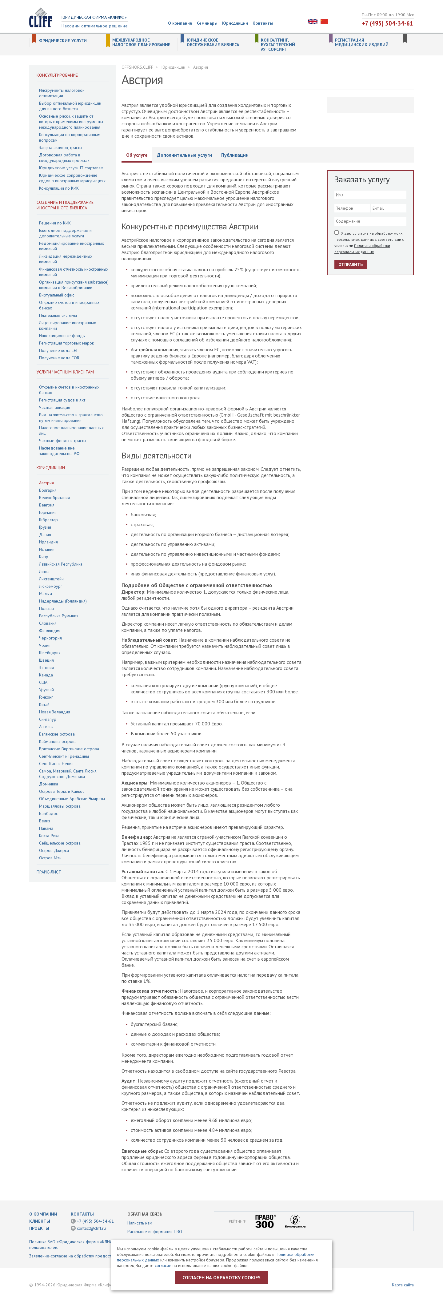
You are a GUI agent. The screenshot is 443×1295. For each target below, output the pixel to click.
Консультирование (57, 75)
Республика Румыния (58, 616)
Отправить (350, 264)
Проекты (39, 1228)
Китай (44, 704)
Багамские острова (57, 734)
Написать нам (139, 1223)
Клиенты (39, 1221)
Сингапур (47, 719)
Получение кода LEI (58, 350)
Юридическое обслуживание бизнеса (213, 42)
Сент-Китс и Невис (56, 763)
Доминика (48, 784)
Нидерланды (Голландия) (63, 601)
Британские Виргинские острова (69, 749)
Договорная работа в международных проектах (64, 157)
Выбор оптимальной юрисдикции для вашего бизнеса (70, 105)
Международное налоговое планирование (141, 42)
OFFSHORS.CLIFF (137, 67)
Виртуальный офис (56, 295)
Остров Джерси (54, 850)
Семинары (207, 23)
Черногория (50, 638)
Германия (48, 512)
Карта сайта (403, 1285)
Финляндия (49, 630)
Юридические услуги (62, 40)
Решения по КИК (55, 223)
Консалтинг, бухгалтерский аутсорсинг (278, 45)
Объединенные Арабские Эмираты (72, 798)
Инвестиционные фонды (62, 335)
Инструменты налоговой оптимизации (62, 93)
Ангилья (46, 726)
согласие (361, 233)
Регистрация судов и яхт (62, 400)
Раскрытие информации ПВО (154, 1231)
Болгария (48, 490)
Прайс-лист (49, 872)
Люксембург (50, 586)
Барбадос (48, 813)
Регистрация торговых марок (66, 343)
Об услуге (137, 155)
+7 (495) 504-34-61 (387, 23)
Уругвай (46, 689)
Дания (45, 534)
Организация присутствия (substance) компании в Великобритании (74, 284)
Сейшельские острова (60, 843)
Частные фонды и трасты (62, 440)
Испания (46, 549)
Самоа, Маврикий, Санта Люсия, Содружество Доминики (68, 773)
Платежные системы (58, 315)
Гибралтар (48, 519)
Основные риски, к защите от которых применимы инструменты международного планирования (71, 121)
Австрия (46, 483)
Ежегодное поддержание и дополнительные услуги (65, 233)
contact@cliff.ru (91, 1228)
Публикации (235, 155)
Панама (46, 828)
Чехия (44, 645)
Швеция (46, 660)
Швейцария (50, 653)
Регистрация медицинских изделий (362, 42)
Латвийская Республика (60, 564)
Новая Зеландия (54, 712)
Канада (46, 675)
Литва (44, 571)
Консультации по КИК (59, 188)
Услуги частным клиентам (65, 372)
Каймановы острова (58, 741)
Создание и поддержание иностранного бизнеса (65, 205)
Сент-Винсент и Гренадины (64, 756)
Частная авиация (54, 407)
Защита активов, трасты (60, 147)
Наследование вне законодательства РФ (59, 450)
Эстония (46, 667)
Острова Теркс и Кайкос (61, 791)
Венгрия (46, 505)
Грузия (45, 527)
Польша (46, 608)
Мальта (45, 593)
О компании (180, 23)
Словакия (48, 623)
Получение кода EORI (60, 358)
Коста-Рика (49, 835)
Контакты (263, 23)
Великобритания (54, 497)
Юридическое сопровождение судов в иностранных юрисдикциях (72, 178)
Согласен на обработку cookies (221, 1277)
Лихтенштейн (51, 579)
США (43, 682)
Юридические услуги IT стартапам (71, 168)
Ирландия (48, 542)
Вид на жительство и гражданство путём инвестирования (71, 417)
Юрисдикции (235, 23)
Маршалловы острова (60, 806)
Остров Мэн (50, 858)
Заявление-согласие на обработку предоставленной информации (91, 1256)
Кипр (43, 556)
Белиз (44, 821)
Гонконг (46, 697)
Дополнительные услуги (184, 155)
